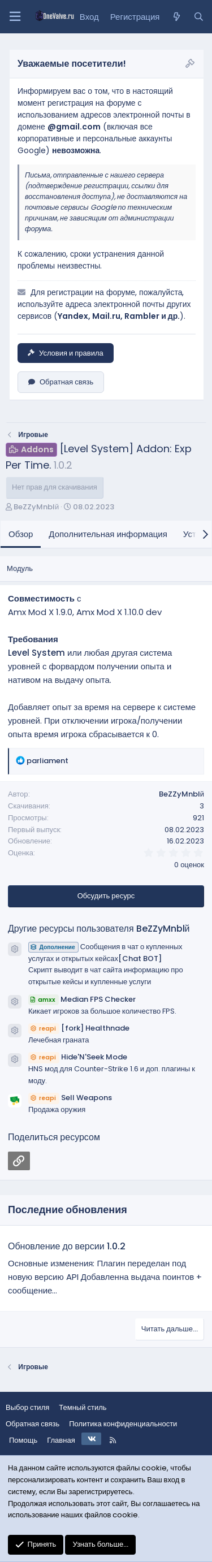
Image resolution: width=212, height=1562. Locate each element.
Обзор (20, 534)
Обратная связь (60, 382)
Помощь (23, 1440)
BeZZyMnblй (36, 506)
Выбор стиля (27, 1407)
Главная (61, 1440)
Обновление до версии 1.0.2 (67, 1246)
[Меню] (14, 16)
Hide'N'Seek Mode (77, 1057)
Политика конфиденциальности (123, 1423)
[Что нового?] (176, 17)
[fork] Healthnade (78, 1028)
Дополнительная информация (108, 534)
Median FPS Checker (82, 999)
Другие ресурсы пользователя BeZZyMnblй (99, 928)
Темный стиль (82, 1407)
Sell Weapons (70, 1097)
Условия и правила (65, 353)
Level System (36, 653)
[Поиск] (199, 17)
